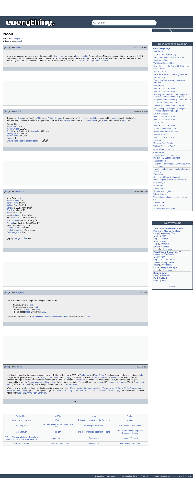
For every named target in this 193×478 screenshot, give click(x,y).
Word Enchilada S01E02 (164, 88)
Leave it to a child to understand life (168, 105)
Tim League (84, 375)
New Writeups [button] (172, 223)
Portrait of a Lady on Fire (68, 390)
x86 (136, 56)
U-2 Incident (158, 185)
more (172, 286)
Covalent (10, 210)
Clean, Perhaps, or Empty (165, 268)
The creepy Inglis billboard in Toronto (94, 432)
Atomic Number (13, 200)
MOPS (58, 416)
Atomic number (13, 126)
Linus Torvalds (81, 56)
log (155, 238)
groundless (97, 61)
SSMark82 (19, 191)
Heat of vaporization (15, 230)
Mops (27, 312)
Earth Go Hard (160, 278)
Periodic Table (17, 240)
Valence (10, 138)
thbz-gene (19, 292)
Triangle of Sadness (117, 382)
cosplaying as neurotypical (165, 149)
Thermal (10, 223)
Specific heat (12, 220)
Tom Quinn (99, 375)
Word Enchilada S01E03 (164, 91)
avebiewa (164, 244)
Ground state (12, 141)
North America (71, 384)
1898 (39, 118)
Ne (21, 198)
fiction (156, 249)
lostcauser (167, 249)
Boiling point (12, 136)
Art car (130, 420)
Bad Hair (21, 393)
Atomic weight (13, 129)
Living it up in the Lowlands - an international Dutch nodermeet (167, 156)
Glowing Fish (169, 233)
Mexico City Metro (161, 60)
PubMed (157, 140)
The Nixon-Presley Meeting (165, 63)
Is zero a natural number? (164, 128)
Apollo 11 (97, 388)
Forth (31, 305)
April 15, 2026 (159, 236)
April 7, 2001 (158, 123)
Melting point (12, 133)
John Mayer (21, 432)
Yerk (27, 309)
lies (80, 61)
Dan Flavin (94, 443)
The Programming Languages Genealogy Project (130, 432)
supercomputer (57, 438)
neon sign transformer (93, 425)
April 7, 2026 (159, 257)
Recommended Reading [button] (172, 44)
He (40, 141)
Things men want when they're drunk (94, 420)
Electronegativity (14, 232)
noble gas (116, 118)
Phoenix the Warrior (21, 443)
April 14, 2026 (159, 71)
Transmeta (58, 56)
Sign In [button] (173, 30)
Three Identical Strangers (81, 388)
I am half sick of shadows (130, 425)
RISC (22, 58)
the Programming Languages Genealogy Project (50, 316)
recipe (156, 233)
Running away (160, 273)
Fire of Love (22, 390)
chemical (90, 118)
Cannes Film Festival (100, 377)
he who (17, 48)
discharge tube (89, 120)
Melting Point (12, 205)
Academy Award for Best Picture (42, 382)
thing (7, 48)
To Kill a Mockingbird (162, 191)
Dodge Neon (18, 39)
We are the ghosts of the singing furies (170, 74)
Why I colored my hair (21, 420)
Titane (99, 382)
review (157, 254)
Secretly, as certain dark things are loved (58, 425)
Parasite (78, 380)
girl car (58, 432)
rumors (86, 61)
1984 (35, 307)
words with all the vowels (164, 208)
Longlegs (42, 393)
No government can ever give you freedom (172, 100)
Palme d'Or (116, 377)
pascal (35, 131)
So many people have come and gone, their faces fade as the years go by (170, 95)
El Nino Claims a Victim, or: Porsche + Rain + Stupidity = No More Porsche (21, 438)
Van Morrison (159, 188)
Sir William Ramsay (53, 118)
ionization (15, 217)
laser (104, 120)
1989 (38, 309)
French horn (158, 174)
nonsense (106, 61)
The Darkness (159, 202)
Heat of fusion (13, 228)
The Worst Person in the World (93, 390)
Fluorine (17, 238)
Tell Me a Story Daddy (163, 143)
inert (83, 118)
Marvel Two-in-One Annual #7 (166, 131)
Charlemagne (159, 182)
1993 (44, 312)
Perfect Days (113, 390)
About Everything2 (161, 48)
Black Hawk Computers (130, 443)
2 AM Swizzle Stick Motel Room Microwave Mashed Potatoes (168, 230)
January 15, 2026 (130, 438)
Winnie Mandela (160, 194)
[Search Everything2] (124, 23)
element (97, 118)
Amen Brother (159, 85)
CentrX (17, 111)
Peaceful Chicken (168, 259)
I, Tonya (66, 377)
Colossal (38, 377)
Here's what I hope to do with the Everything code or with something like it (171, 178)
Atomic (10, 212)
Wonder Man (159, 134)
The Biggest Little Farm (112, 388)
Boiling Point (12, 203)
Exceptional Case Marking (164, 54)
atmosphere (66, 120)
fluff (76, 61)
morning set (21, 425)
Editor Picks (158, 152)
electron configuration (28, 141)
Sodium (24, 238)
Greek (20, 118)
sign (123, 120)
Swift (164, 280)
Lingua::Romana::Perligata (165, 103)
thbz (88, 316)
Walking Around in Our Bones (166, 146)
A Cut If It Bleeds (160, 114)
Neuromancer (159, 77)
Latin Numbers (159, 161)
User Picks (158, 51)
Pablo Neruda (159, 205)
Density (10, 131)
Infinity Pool (31, 393)
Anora (25, 384)
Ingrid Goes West (50, 377)
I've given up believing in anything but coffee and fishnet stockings (169, 109)
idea (156, 280)
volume (16, 215)
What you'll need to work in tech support (170, 57)
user (19, 41)
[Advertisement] (96, 8)
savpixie (164, 238)
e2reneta (18, 367)
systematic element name (57, 443)
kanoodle (166, 275)
